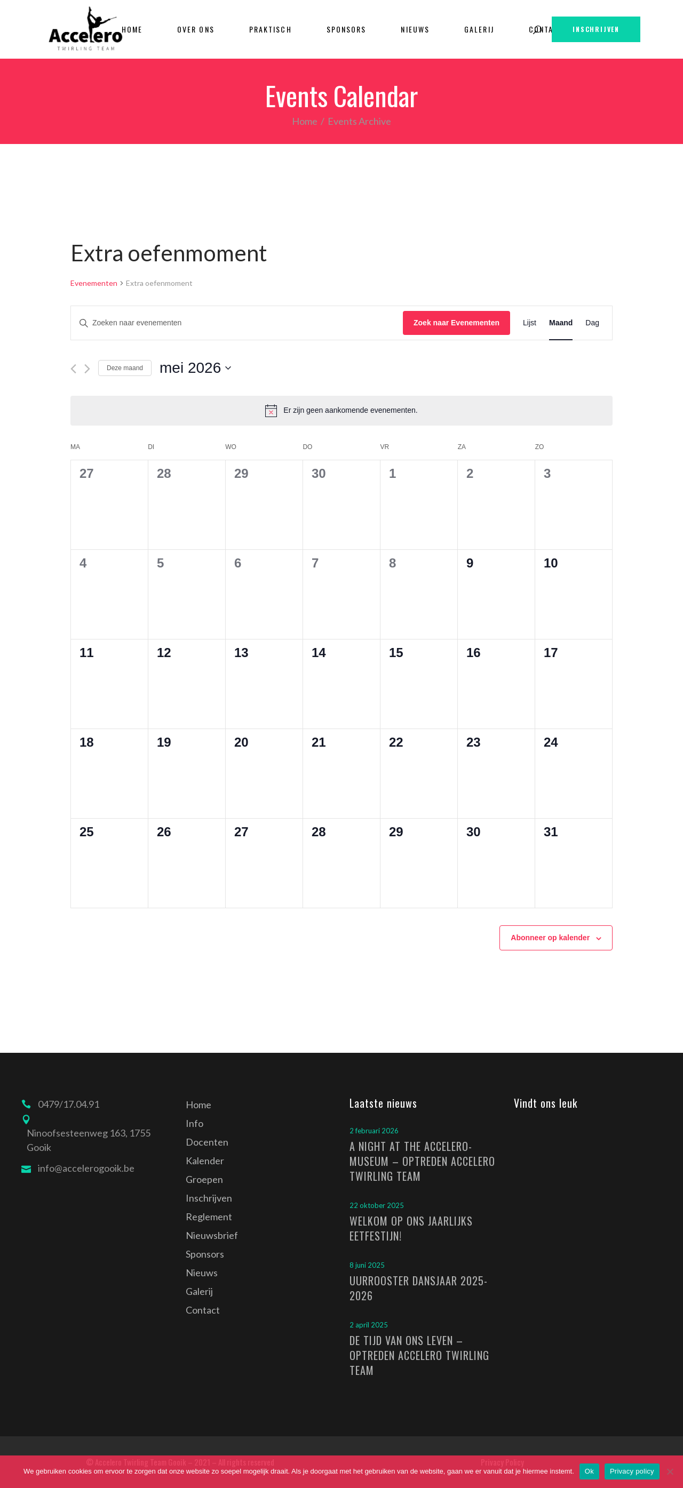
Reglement (209, 1216)
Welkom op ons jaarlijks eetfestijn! (411, 1228)
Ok (589, 1471)
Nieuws (202, 1272)
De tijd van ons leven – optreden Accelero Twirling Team (419, 1355)
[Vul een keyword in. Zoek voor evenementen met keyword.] (237, 323)
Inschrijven (209, 1198)
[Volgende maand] (87, 369)
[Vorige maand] (73, 369)
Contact (203, 1310)
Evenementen (93, 282)
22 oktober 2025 (377, 1205)
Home (304, 121)
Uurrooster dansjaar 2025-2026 (419, 1288)
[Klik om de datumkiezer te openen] (195, 368)
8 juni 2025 (367, 1265)
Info (194, 1123)
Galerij (199, 1291)
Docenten (207, 1142)
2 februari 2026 (374, 1130)
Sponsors (205, 1254)
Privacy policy (632, 1471)
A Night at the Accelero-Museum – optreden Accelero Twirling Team (422, 1161)
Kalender (205, 1160)
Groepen (204, 1179)
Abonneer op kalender (550, 937)
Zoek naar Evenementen (456, 322)
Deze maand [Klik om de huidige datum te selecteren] (125, 368)
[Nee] (669, 1471)
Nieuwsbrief (212, 1235)
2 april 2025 (369, 1325)
